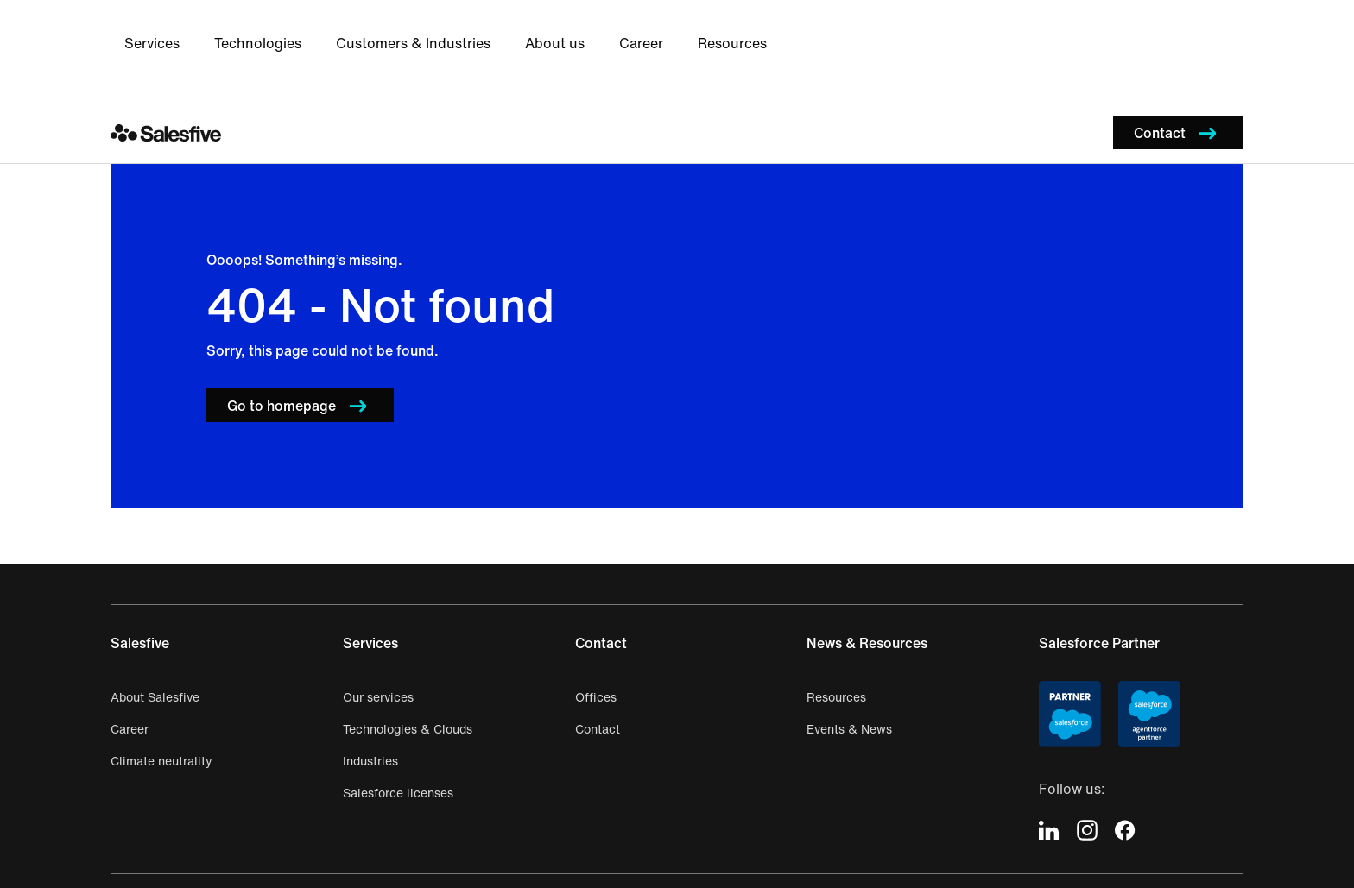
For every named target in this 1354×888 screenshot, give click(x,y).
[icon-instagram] (1087, 726)
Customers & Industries (718, 29)
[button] (1178, 29)
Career (946, 29)
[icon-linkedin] (1049, 726)
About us (859, 29)
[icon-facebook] (1125, 726)
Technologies (562, 29)
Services (456, 29)
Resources (1037, 29)
